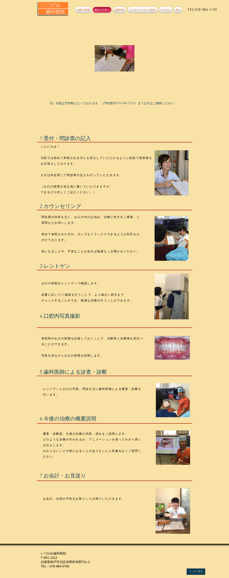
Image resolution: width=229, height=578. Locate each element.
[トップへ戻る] (196, 571)
